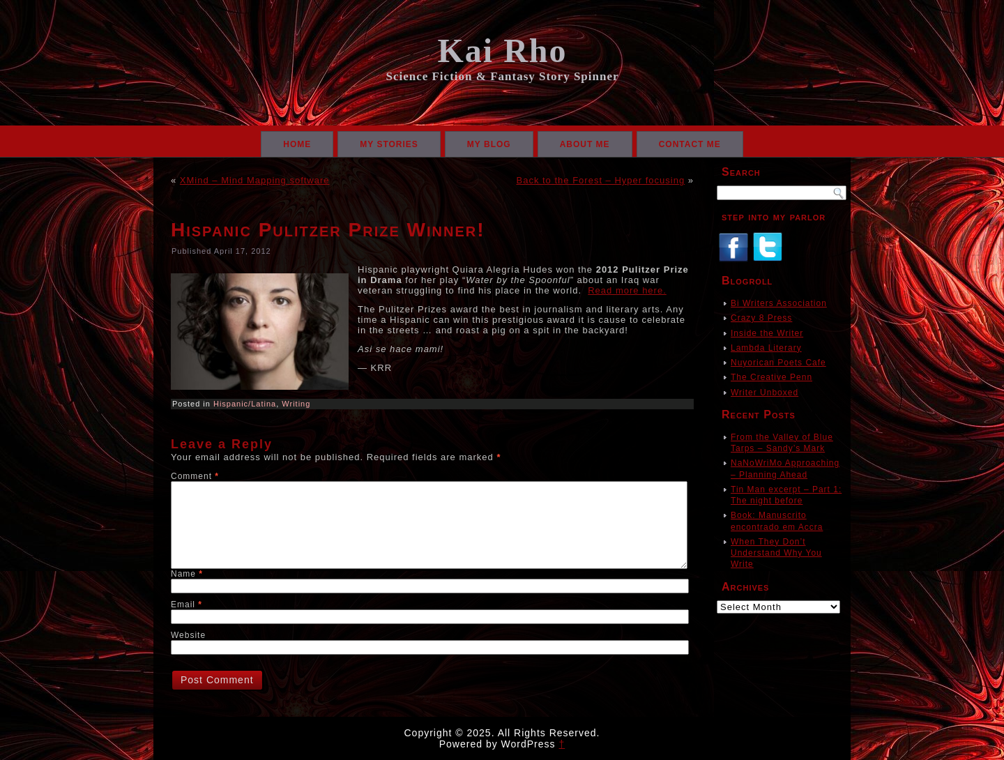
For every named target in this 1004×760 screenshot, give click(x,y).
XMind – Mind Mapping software (255, 180)
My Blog (489, 144)
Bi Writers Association (779, 303)
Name (187, 574)
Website (188, 635)
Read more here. (627, 290)
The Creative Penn (771, 377)
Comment (195, 476)
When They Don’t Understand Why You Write (776, 553)
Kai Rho (502, 50)
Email (186, 604)
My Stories (389, 144)
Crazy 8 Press (761, 318)
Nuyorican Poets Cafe (778, 362)
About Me (585, 144)
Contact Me (690, 144)
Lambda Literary (766, 348)
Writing (296, 404)
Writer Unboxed (764, 392)
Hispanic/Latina (244, 404)
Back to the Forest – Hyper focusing (601, 180)
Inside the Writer (767, 333)
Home (297, 144)
